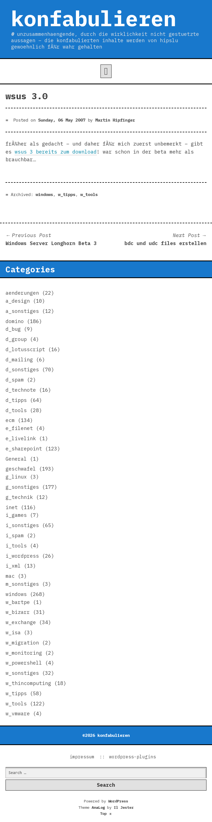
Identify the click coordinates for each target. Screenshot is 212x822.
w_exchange (21, 622)
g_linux (16, 477)
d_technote (21, 390)
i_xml (13, 566)
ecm (10, 420)
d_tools (16, 410)
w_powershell (24, 663)
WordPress (118, 801)
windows (44, 194)
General (16, 459)
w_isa (13, 632)
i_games (16, 515)
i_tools (16, 545)
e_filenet (19, 428)
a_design (18, 301)
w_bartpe (18, 602)
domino (15, 321)
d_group (16, 339)
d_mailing (19, 359)
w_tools (89, 194)
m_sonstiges (22, 584)
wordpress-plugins (132, 756)
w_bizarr (18, 612)
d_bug (13, 329)
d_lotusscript (25, 349)
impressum (82, 756)
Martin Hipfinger (115, 120)
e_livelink (21, 438)
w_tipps (66, 194)
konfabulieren (93, 18)
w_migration (22, 643)
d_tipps (16, 400)
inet (12, 507)
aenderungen (22, 293)
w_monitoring (24, 653)
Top (106, 813)
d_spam (15, 380)
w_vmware (18, 713)
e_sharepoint (24, 448)
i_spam (15, 535)
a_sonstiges (22, 311)
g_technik (19, 497)
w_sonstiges (22, 673)
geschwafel (21, 469)
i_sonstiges (22, 525)
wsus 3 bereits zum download (56, 152)
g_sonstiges (22, 487)
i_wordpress (22, 556)
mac (10, 576)
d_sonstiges (22, 369)
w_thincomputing (28, 683)
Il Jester (124, 807)
